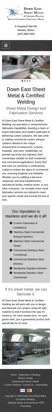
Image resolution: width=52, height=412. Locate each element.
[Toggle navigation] (6, 45)
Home (14, 375)
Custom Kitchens (12, 385)
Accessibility (41, 385)
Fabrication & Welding (29, 375)
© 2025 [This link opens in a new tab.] (18, 396)
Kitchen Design (25, 378)
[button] (22, 81)
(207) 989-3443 (26, 34)
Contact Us (28, 385)
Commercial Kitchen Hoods (25, 381)
